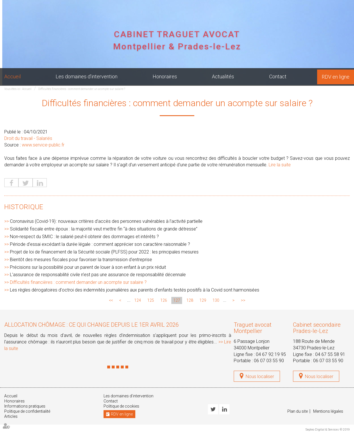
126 (163, 300)
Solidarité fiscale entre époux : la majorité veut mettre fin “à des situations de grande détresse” (103, 229)
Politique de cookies (121, 406)
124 (137, 300)
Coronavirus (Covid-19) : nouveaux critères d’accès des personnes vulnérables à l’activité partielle (106, 221)
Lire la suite (280, 164)
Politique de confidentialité (27, 411)
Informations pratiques (24, 406)
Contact (277, 76)
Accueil (12, 76)
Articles (11, 416)
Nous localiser (260, 376)
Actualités (223, 76)
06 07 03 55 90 (269, 360)
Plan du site (297, 411)
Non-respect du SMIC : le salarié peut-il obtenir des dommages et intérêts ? (84, 236)
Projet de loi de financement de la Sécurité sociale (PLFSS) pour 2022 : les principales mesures (104, 252)
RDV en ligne (335, 77)
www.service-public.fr (43, 145)
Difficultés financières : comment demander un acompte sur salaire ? (81, 89)
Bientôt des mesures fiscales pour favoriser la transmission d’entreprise (81, 259)
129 (202, 300)
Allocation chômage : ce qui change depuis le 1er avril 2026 (91, 324)
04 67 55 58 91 (330, 354)
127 (176, 300)
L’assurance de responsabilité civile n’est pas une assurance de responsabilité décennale (98, 274)
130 (215, 300)
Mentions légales (328, 411)
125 (150, 300)
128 (189, 300)
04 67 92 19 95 (271, 354)
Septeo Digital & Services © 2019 (327, 429)
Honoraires (165, 76)
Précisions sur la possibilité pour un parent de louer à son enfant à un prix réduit (88, 267)
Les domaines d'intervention (86, 76)
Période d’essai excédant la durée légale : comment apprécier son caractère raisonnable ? (100, 244)
